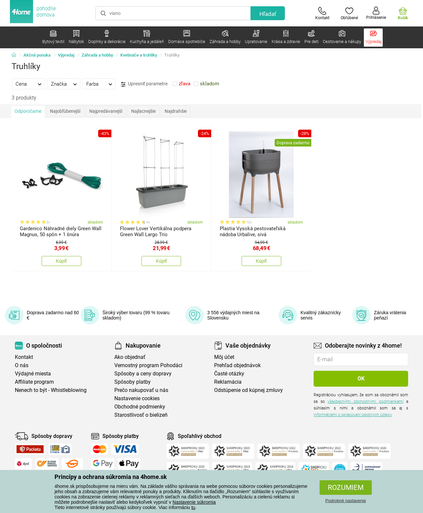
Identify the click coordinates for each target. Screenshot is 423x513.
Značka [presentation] (59, 84)
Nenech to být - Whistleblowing (51, 390)
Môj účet (224, 357)
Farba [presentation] (92, 84)
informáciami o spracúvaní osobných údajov (353, 414)
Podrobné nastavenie (346, 500)
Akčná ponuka (37, 55)
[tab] (28, 83)
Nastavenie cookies (137, 398)
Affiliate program (34, 381)
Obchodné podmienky (139, 406)
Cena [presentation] (21, 84)
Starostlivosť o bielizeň (141, 414)
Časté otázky (229, 373)
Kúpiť (61, 261)
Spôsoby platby (132, 381)
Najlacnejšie (143, 111)
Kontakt (24, 357)
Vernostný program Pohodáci (148, 365)
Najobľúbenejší (65, 111)
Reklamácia (228, 381)
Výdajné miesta (33, 373)
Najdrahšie (176, 111)
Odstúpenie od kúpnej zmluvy (248, 390)
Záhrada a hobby (97, 55)
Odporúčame (28, 111)
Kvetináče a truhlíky (138, 55)
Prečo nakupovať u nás (141, 390)
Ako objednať (129, 357)
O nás (21, 365)
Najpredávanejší (105, 111)
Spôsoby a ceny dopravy (143, 373)
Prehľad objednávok (237, 365)
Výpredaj (66, 55)
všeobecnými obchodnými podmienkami (365, 401)
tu (193, 507)
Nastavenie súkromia (194, 502)
